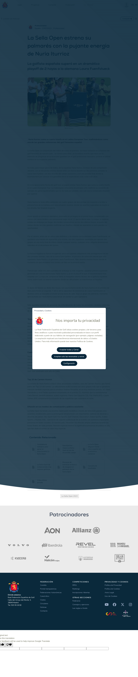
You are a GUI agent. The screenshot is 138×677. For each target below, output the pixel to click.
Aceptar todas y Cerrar (69, 349)
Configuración (69, 363)
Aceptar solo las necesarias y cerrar (69, 356)
